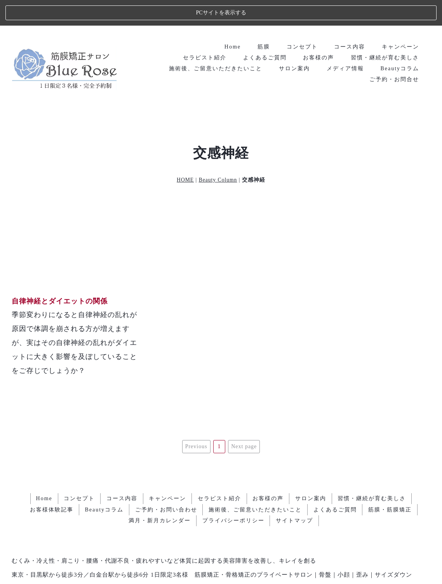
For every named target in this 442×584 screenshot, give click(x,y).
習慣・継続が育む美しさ (385, 32)
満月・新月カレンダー (160, 479)
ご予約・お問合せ (394, 53)
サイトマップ (294, 479)
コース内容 (349, 21)
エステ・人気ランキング (221, 567)
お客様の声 (318, 32)
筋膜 (263, 21)
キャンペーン (400, 21)
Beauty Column (218, 154)
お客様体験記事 (51, 468)
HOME (185, 154)
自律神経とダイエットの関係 (60, 275)
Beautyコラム (399, 42)
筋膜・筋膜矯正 (390, 468)
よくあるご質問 (264, 32)
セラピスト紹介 (204, 32)
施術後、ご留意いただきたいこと (215, 42)
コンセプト (301, 21)
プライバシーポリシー (233, 479)
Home (232, 21)
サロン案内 (294, 42)
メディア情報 (345, 42)
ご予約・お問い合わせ (166, 468)
